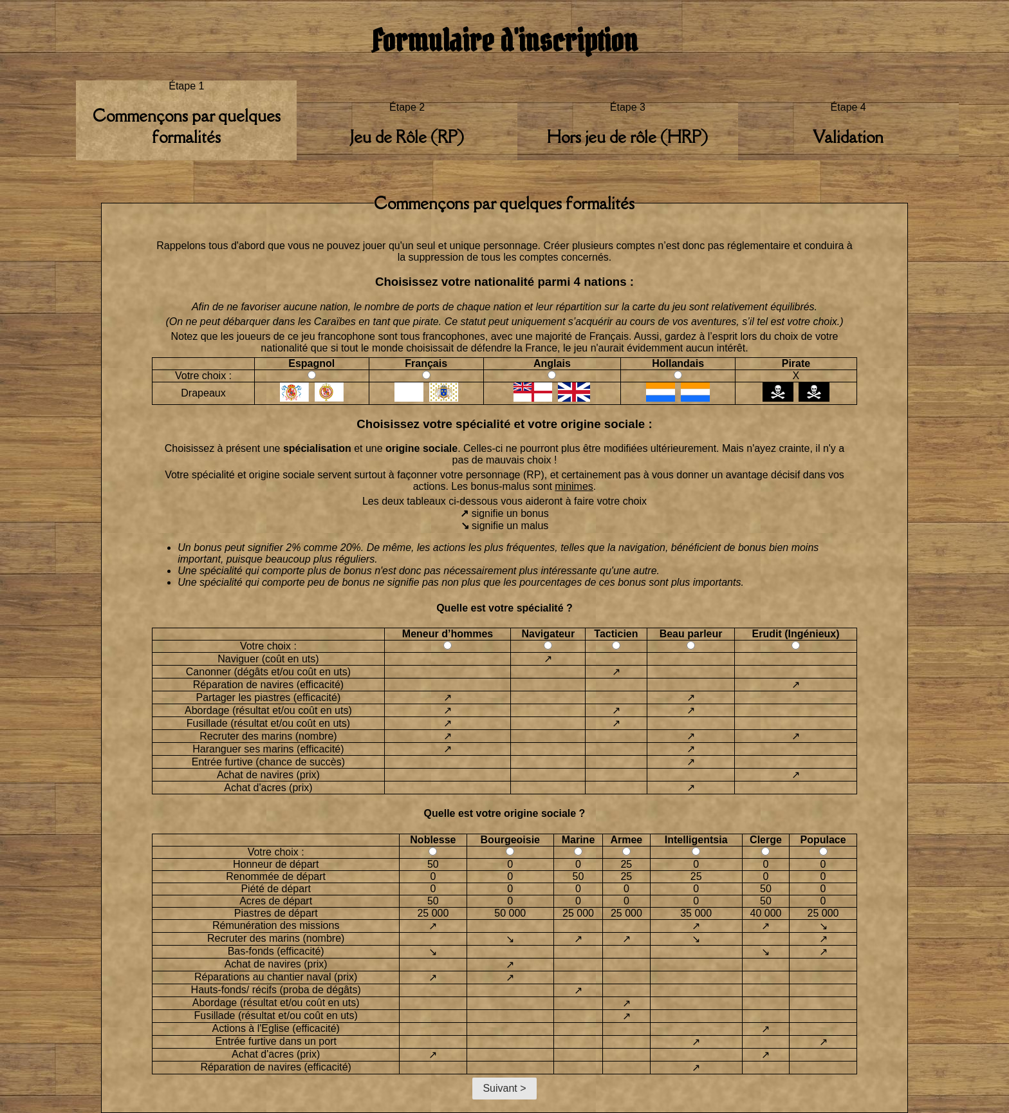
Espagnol (311, 363)
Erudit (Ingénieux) (796, 633)
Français (426, 363)
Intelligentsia (696, 839)
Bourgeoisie (510, 839)
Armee (626, 839)
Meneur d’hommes (447, 633)
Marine (578, 839)
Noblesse (433, 839)
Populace (823, 839)
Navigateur (548, 633)
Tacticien (616, 633)
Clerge (766, 839)
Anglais (552, 363)
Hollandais (678, 363)
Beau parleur (691, 633)
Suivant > (504, 1088)
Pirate (796, 363)
